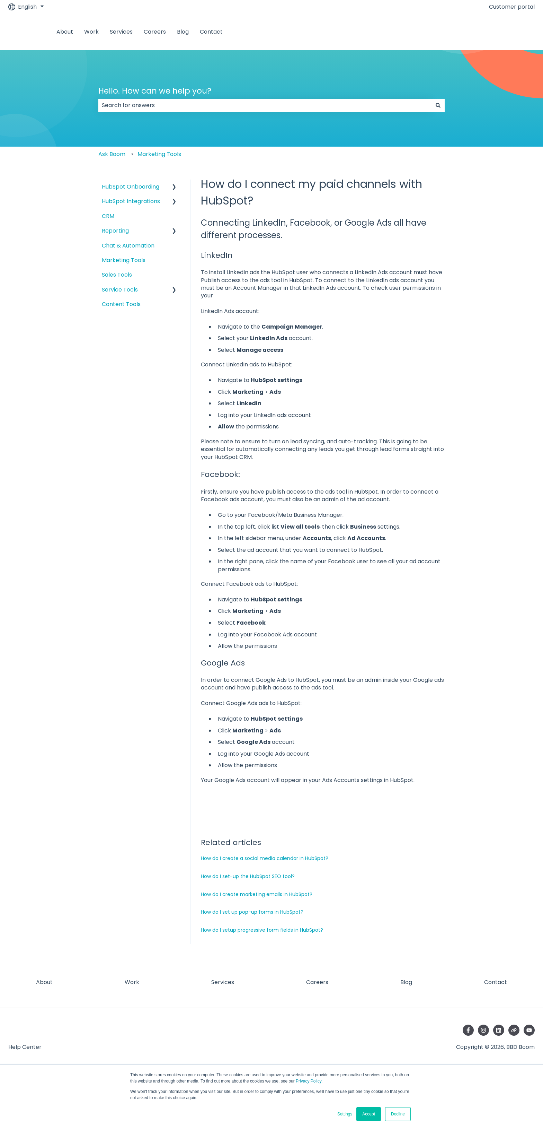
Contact (211, 32)
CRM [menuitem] (108, 216)
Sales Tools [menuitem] (117, 275)
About (64, 32)
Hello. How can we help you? (154, 90)
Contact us (513, 32)
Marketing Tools (159, 154)
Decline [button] (398, 1114)
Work (91, 32)
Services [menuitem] (222, 982)
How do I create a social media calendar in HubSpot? (264, 858)
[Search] (438, 105)
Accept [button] (368, 1114)
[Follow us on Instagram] (483, 1030)
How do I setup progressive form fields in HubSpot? (262, 930)
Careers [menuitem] (317, 982)
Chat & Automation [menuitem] (128, 246)
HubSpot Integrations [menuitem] (131, 201)
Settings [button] (344, 1114)
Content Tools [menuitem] (121, 304)
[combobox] (264, 105)
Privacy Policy (308, 1081)
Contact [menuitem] (495, 982)
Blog (183, 32)
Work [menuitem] (132, 982)
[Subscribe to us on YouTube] (529, 1030)
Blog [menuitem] (406, 982)
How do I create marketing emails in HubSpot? (256, 894)
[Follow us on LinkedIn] (498, 1030)
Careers (155, 32)
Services (121, 32)
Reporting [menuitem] (115, 231)
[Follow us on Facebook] (468, 1030)
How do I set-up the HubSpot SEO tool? (248, 876)
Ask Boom (111, 154)
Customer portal (512, 7)
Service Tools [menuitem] (120, 290)
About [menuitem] (44, 982)
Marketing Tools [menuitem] (123, 260)
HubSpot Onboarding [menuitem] (130, 187)
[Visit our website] (513, 1030)
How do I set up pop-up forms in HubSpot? (252, 912)
